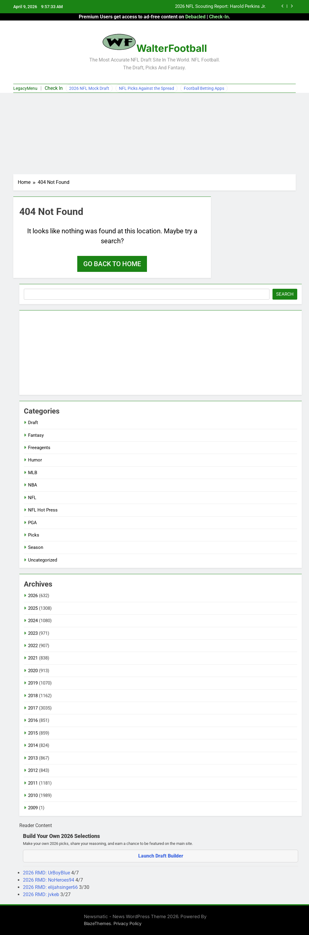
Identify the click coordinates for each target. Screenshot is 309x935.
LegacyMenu (25, 88)
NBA (32, 485)
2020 (33, 670)
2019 (33, 683)
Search (285, 294)
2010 (33, 795)
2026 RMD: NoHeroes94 (49, 880)
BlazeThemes (97, 923)
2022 (33, 645)
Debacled (195, 17)
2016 (33, 720)
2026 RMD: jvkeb (41, 894)
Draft (33, 422)
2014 (33, 745)
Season (35, 547)
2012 (33, 770)
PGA (32, 522)
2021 (33, 658)
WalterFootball (171, 48)
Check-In (219, 17)
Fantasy (36, 435)
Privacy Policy (127, 923)
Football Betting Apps (204, 88)
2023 (33, 633)
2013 (33, 758)
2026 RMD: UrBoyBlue (47, 873)
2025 (33, 608)
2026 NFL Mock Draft (89, 88)
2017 (33, 708)
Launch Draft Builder (160, 856)
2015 (33, 733)
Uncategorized (42, 560)
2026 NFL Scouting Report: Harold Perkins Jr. (220, 6)
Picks (33, 535)
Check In (54, 88)
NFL (32, 497)
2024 (33, 620)
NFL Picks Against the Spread (146, 88)
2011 (33, 783)
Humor (35, 460)
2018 (33, 695)
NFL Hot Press (43, 510)
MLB (32, 472)
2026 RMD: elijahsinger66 (51, 887)
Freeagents (39, 447)
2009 (33, 808)
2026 (33, 595)
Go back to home (112, 264)
